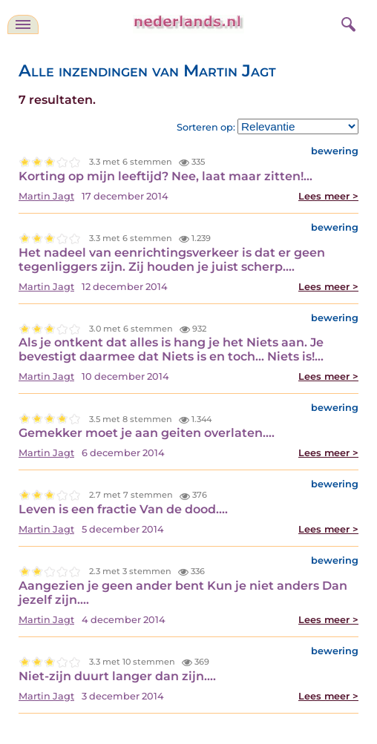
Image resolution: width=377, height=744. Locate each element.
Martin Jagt (46, 196)
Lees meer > (328, 196)
